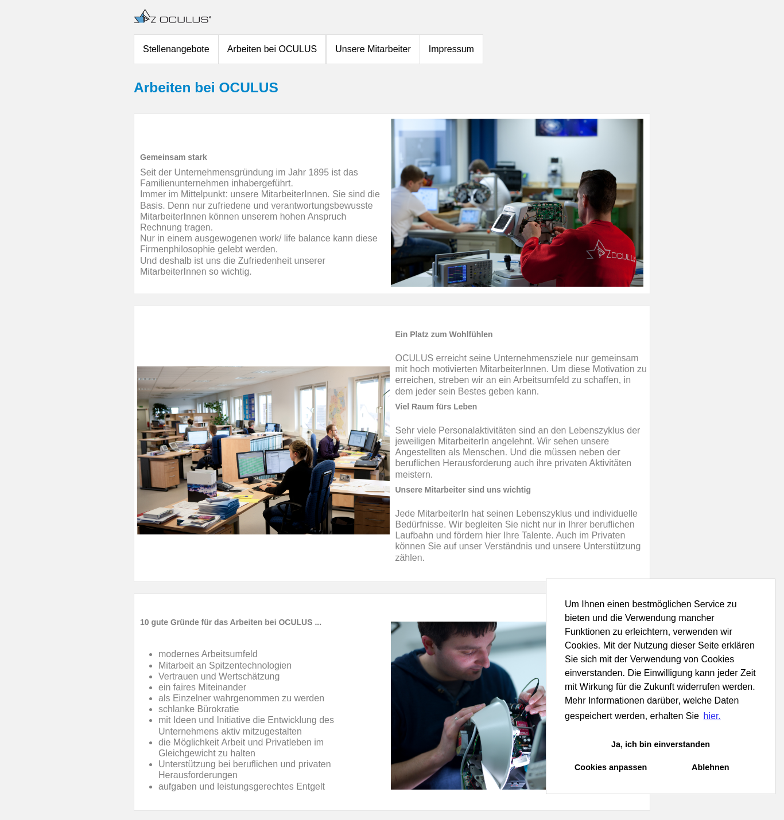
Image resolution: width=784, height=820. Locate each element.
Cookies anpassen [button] (611, 767)
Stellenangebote (176, 49)
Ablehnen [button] (710, 767)
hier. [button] (712, 716)
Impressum (451, 49)
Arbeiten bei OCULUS (272, 49)
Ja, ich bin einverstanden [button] (660, 744)
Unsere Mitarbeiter (373, 49)
